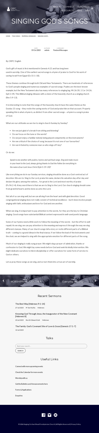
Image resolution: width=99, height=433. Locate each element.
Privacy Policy (76, 424)
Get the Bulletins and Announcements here (31, 384)
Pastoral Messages (29, 36)
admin (46, 50)
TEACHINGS (83, 7)
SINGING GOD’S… (43, 36)
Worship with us (21, 378)
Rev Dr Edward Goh (33, 320)
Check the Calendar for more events (29, 372)
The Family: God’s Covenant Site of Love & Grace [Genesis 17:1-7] (45, 326)
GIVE (79, 11)
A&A (87, 11)
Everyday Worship (73, 281)
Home (8, 36)
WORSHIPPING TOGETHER (26, 281)
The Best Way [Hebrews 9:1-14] (30, 304)
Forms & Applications (23, 390)
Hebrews (41, 308)
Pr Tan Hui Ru (30, 308)
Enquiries (19, 396)
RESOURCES (67, 11)
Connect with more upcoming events (29, 366)
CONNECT (68, 7)
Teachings (16, 36)
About (57, 7)
